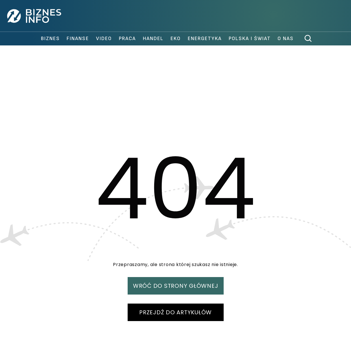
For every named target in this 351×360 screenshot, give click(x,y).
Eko (176, 38)
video (104, 38)
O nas (286, 38)
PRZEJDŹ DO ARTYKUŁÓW (175, 312)
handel (153, 38)
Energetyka (205, 38)
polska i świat (250, 38)
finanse (78, 38)
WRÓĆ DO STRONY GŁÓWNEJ (175, 286)
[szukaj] (308, 38)
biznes (50, 38)
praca (127, 38)
